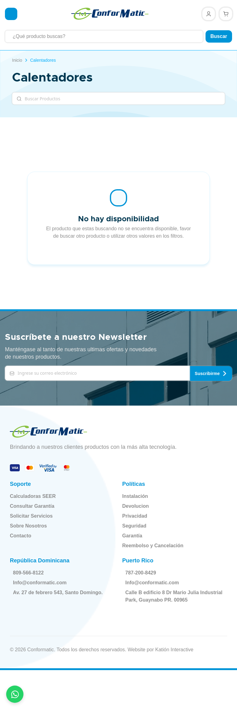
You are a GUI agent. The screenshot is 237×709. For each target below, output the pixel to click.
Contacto (20, 535)
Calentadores (43, 60)
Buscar (218, 36)
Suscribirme (211, 372)
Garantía (132, 535)
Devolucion (135, 505)
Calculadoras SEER (33, 495)
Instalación (135, 495)
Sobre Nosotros (28, 525)
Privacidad (134, 515)
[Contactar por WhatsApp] (14, 694)
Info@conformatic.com (41, 582)
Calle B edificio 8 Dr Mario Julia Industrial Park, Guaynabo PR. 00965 (169, 595)
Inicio (17, 60)
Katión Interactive (174, 649)
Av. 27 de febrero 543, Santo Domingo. (59, 592)
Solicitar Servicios (31, 515)
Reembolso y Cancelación (152, 545)
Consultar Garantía (32, 505)
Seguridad (134, 525)
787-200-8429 (142, 572)
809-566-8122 (29, 572)
